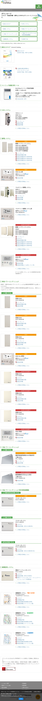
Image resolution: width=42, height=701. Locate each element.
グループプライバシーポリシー (11, 695)
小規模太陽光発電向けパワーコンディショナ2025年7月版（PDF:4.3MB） (25, 70)
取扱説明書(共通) (21, 155)
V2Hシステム (25, 24)
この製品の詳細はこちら (22, 128)
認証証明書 (20, 123)
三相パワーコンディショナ (9, 34)
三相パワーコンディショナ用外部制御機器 (28, 33)
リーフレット (20, 195)
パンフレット (20, 121)
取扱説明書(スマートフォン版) (25, 603)
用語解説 (23, 683)
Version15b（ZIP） (22, 99)
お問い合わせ (24, 687)
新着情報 (23, 685)
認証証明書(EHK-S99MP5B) (24, 160)
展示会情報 (4, 687)
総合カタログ (6, 24)
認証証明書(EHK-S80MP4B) (24, 158)
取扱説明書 (20, 124)
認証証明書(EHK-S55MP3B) (24, 156)
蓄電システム (6, 29)
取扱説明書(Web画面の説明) (24, 601)
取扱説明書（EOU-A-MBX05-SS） (26, 551)
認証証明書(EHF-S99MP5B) (24, 245)
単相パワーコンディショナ (28, 29)
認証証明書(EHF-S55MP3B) (24, 242)
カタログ (19, 238)
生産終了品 (24, 39)
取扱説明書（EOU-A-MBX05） (25, 526)
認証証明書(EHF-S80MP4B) (24, 243)
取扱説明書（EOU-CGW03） (25, 575)
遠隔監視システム (7, 39)
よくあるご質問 (5, 683)
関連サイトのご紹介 (6, 685)
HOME (2, 10)
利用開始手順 (20, 600)
